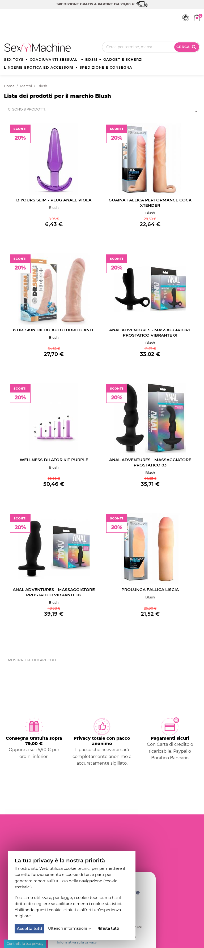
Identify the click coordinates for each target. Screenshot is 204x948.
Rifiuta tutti (108, 928)
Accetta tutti (29, 928)
